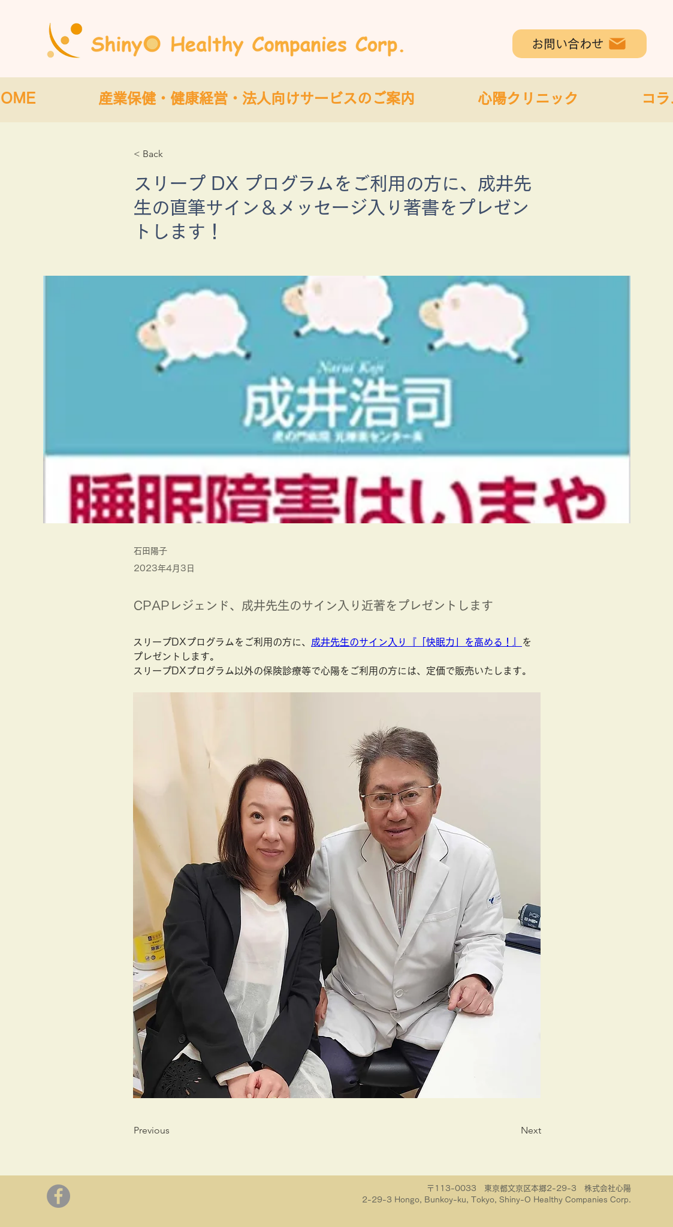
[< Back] (173, 154)
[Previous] (173, 1130)
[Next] (511, 1130)
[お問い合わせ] (579, 43)
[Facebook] (58, 1196)
